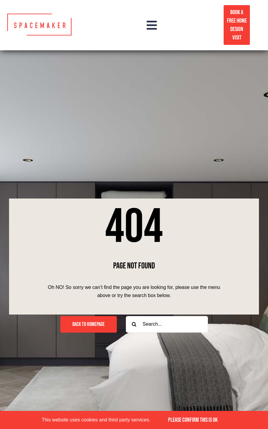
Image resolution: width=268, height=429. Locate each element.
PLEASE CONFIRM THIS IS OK (193, 420)
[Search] (134, 324)
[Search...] (167, 324)
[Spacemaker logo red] (39, 15)
